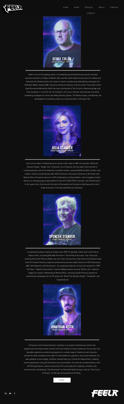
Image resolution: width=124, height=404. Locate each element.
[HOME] (62, 380)
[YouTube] (10, 393)
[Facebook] (14, 393)
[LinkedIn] (5, 393)
